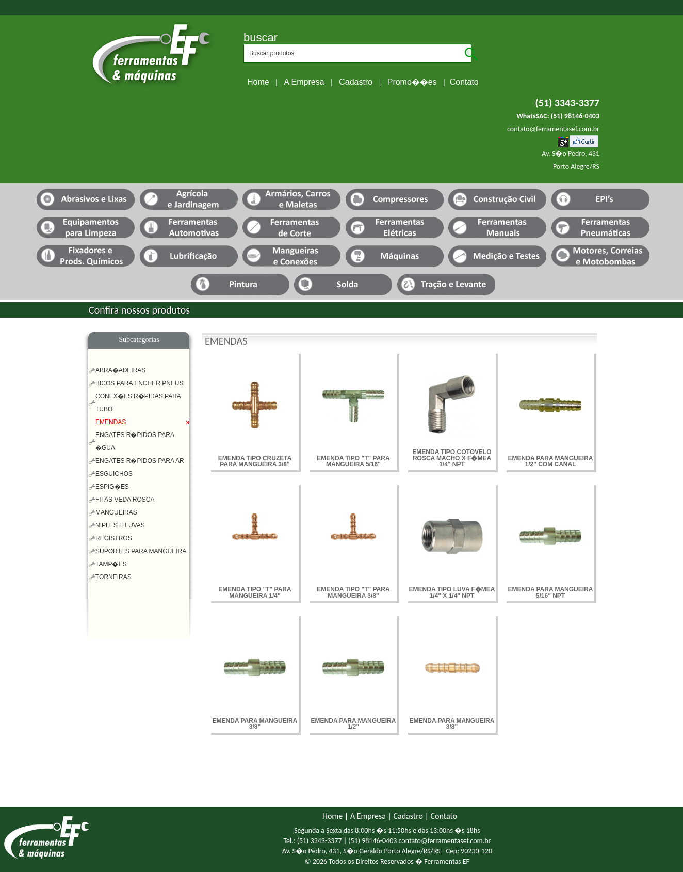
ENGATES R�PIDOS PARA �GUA (134, 441)
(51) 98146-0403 (575, 116)
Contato (464, 81)
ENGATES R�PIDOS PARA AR (139, 460)
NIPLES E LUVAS (120, 525)
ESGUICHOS (114, 473)
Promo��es (412, 81)
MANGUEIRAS (116, 512)
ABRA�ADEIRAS (120, 370)
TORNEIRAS (113, 577)
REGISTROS (113, 538)
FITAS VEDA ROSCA (124, 499)
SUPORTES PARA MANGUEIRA (140, 551)
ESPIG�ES (112, 486)
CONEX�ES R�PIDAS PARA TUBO (138, 403)
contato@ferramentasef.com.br (553, 128)
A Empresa (304, 81)
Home (258, 81)
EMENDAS (110, 422)
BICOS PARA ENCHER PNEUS (139, 383)
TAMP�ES (110, 564)
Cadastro (355, 81)
